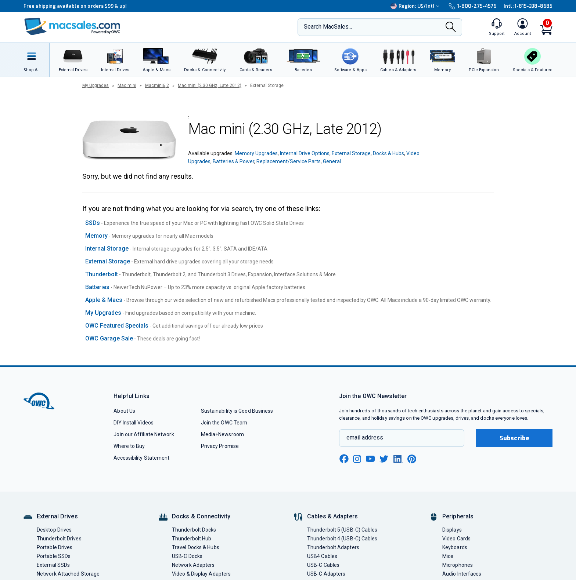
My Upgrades (95, 85)
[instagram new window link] (357, 459)
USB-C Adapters (326, 574)
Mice (447, 556)
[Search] (450, 27)
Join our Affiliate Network (144, 434)
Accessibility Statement (141, 458)
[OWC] (72, 27)
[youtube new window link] (370, 459)
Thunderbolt (101, 274)
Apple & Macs (103, 299)
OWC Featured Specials (116, 325)
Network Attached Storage (68, 574)
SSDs (92, 222)
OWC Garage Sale (109, 338)
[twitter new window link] (384, 458)
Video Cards (456, 538)
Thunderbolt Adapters (333, 547)
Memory (96, 235)
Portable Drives (54, 547)
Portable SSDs (54, 556)
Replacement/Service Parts (288, 161)
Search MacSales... (328, 26)
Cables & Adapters (332, 516)
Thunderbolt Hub (191, 538)
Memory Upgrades (256, 153)
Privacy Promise (220, 446)
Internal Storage (107, 248)
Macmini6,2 (157, 85)
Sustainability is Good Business (237, 411)
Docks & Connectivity (201, 516)
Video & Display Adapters (201, 574)
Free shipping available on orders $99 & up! (75, 6)
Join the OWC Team (224, 423)
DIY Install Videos (134, 423)
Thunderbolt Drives (59, 538)
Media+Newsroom (222, 434)
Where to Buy (129, 446)
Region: (415, 6)
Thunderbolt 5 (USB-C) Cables (342, 530)
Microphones (457, 565)
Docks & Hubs (388, 153)
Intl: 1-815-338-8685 (528, 6)
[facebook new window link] (344, 459)
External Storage (351, 153)
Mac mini (127, 85)
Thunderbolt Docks (194, 530)
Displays (452, 530)
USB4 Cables (322, 556)
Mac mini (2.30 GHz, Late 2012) (209, 85)
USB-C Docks (187, 556)
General (332, 161)
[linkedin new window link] (398, 459)
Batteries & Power (233, 161)
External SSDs (53, 565)
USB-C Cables (323, 565)
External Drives (57, 516)
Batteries (97, 287)
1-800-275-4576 (472, 6)
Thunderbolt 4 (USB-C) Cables (342, 538)
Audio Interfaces (461, 574)
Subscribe (514, 438)
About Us (124, 411)
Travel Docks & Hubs (195, 547)
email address (364, 437)
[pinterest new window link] (411, 459)
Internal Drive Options (305, 153)
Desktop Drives (54, 530)
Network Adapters (193, 565)
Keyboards (454, 547)
